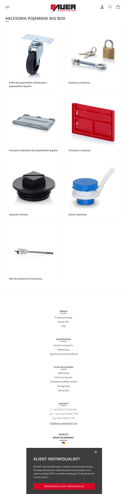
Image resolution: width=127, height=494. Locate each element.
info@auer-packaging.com (63, 423)
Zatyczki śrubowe (18, 214)
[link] (102, 6)
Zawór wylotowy (77, 214)
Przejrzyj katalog (63, 317)
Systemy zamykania (79, 82)
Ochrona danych (63, 377)
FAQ (63, 326)
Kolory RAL (63, 321)
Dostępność (63, 386)
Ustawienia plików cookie (63, 381)
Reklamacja (63, 349)
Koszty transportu (63, 345)
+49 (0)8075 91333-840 (64, 409)
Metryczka (63, 390)
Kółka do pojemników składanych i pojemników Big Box (28, 84)
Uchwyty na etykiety (79, 150)
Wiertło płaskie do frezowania (25, 278)
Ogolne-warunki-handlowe (64, 353)
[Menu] (7, 7)
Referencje (63, 373)
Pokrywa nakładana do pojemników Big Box (33, 150)
